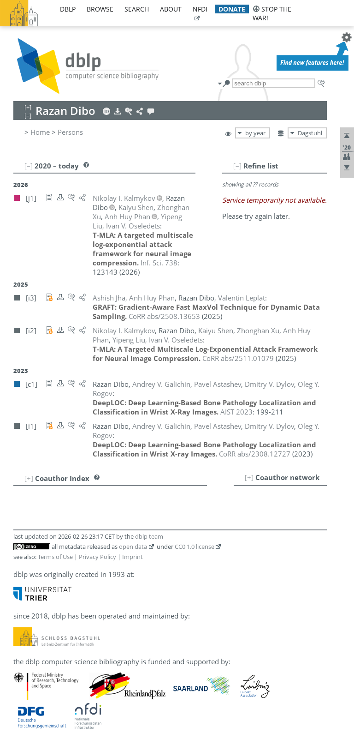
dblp (68, 9)
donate (231, 9)
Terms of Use (55, 557)
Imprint (132, 557)
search (136, 9)
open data (133, 546)
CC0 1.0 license (194, 546)
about (171, 9)
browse (100, 9)
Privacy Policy (97, 557)
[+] (249, 477)
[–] (237, 165)
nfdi (200, 9)
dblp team (149, 536)
